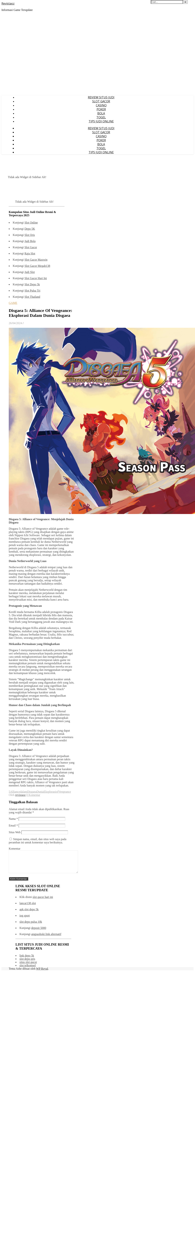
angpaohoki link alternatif (46, 938)
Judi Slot (29, 272)
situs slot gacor (28, 966)
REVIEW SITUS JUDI (101, 97)
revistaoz (20, 794)
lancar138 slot (27, 907)
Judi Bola (29, 241)
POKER (101, 109)
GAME (13, 302)
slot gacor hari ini (43, 901)
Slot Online (31, 222)
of (57, 791)
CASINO (101, 105)
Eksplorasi (50, 791)
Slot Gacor (30, 247)
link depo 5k (26, 959)
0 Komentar (33, 794)
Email (13, 825)
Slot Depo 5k (32, 284)
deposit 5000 (38, 932)
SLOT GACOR (101, 101)
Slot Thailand (32, 296)
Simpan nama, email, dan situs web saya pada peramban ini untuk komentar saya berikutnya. (37, 841)
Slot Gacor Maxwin (35, 259)
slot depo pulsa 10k (30, 926)
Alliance (15, 791)
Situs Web (15, 832)
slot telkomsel (27, 969)
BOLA (101, 113)
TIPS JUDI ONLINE (101, 121)
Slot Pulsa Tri (32, 290)
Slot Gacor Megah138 (37, 265)
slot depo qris (27, 963)
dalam (23, 791)
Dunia (40, 791)
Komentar (14, 848)
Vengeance (64, 791)
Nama (13, 818)
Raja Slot (29, 253)
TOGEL (101, 117)
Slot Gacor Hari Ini (35, 278)
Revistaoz (8, 3)
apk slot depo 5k (29, 913)
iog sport (24, 919)
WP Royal (42, 973)
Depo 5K (29, 228)
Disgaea (32, 791)
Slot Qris (29, 234)
